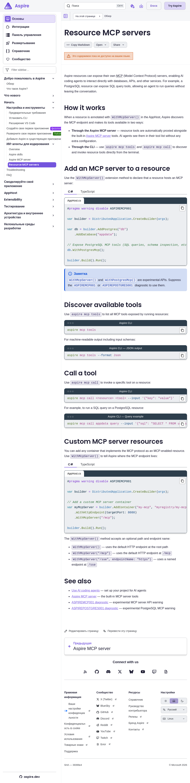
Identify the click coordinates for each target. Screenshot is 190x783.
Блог (101, 747)
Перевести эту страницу (120, 634)
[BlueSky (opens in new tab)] (131, 674)
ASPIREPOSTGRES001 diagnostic (95, 611)
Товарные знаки (73, 747)
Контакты (134, 732)
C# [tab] (70, 191)
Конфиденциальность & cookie (74, 729)
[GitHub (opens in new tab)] (96, 674)
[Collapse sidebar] (65, 16)
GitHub (102, 715)
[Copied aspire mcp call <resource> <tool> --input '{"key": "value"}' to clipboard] (182, 400)
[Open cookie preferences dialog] (132, 6)
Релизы (133, 719)
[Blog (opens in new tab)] (165, 674)
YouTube (103, 734)
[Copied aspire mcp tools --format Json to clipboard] (182, 356)
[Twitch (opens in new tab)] (154, 674)
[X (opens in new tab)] (119, 674)
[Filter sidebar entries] (29, 70)
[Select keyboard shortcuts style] (174, 721)
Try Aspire (175, 6)
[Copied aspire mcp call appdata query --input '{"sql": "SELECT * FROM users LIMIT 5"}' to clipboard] (182, 426)
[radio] (166, 704)
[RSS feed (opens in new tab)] (85, 674)
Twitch (102, 740)
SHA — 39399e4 (73, 768)
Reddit (102, 728)
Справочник (136, 702)
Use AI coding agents (86, 593)
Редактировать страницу (81, 634)
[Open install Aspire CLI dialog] (141, 6)
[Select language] (174, 712)
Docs (153, 6)
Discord (102, 721)
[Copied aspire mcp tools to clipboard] (182, 330)
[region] (125, 235)
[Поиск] (95, 6)
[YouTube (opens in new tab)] (142, 674)
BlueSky (103, 708)
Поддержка (71, 754)
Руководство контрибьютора (138, 711)
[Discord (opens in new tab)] (108, 674)
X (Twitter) (104, 702)
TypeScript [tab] (88, 191)
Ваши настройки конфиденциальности (74, 713)
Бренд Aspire (136, 725)
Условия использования (73, 739)
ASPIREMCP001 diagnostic (90, 605)
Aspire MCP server (98, 135)
